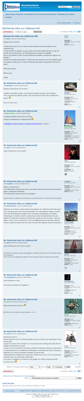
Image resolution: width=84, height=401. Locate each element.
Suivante (77, 367)
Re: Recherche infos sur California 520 (20, 83)
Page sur (73, 31)
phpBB (34, 394)
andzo (8, 38)
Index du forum (10, 14)
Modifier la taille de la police (78, 20)
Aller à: (27, 378)
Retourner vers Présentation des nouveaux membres (19, 376)
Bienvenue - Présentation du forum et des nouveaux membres (36, 14)
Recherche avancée (74, 8)
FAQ (59, 23)
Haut (79, 79)
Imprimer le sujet (75, 20)
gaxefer (9, 242)
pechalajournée (11, 277)
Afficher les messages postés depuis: (23, 367)
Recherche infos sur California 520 (21, 28)
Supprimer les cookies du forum (40, 390)
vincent (9, 302)
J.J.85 (8, 333)
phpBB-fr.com (46, 395)
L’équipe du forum (24, 390)
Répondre (8, 31)
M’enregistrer (67, 23)
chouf (8, 147)
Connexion (77, 23)
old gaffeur (10, 183)
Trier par (47, 367)
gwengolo (9, 85)
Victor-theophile (11, 206)
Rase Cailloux (11, 113)
